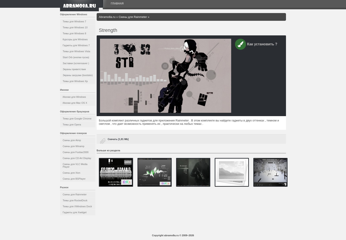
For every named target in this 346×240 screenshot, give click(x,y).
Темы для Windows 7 (74, 21)
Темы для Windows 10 (75, 27)
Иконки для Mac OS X (75, 103)
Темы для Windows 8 (74, 33)
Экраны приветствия (74, 69)
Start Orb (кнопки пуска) (76, 57)
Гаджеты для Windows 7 (76, 45)
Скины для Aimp (72, 140)
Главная (117, 3)
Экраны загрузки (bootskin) (78, 75)
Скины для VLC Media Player (75, 165)
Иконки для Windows (74, 97)
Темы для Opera (72, 124)
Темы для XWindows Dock (77, 206)
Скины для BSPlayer (74, 178)
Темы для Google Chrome (77, 118)
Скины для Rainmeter (75, 194)
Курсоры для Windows (75, 39)
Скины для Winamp (73, 146)
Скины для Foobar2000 (75, 152)
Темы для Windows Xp (75, 81)
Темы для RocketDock (75, 200)
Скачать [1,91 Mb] (118, 139)
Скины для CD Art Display (77, 158)
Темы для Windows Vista (76, 51)
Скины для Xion (71, 172)
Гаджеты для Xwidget (74, 212)
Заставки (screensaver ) (76, 63)
